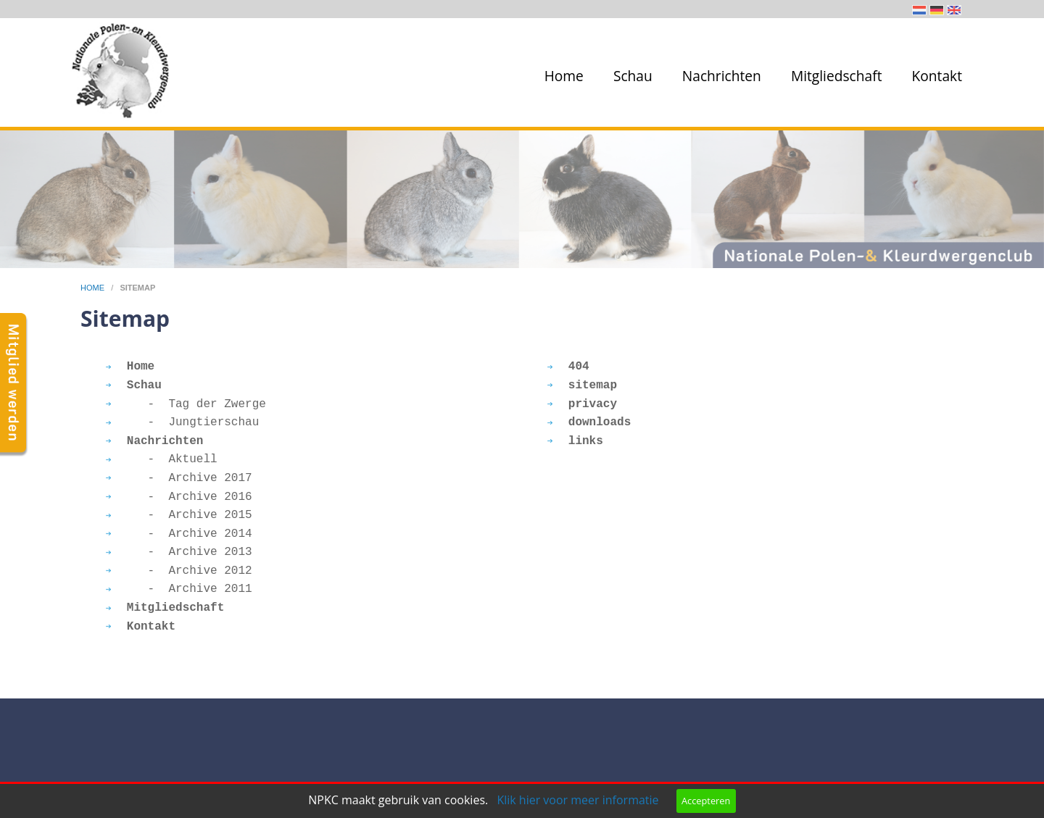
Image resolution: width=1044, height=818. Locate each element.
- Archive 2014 (179, 534)
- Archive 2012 (179, 571)
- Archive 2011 (179, 589)
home (93, 287)
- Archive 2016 (179, 497)
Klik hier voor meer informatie (577, 800)
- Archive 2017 (179, 478)
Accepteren (706, 800)
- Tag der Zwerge (186, 404)
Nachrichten (721, 75)
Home (564, 75)
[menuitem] (561, 76)
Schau (632, 75)
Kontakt (937, 75)
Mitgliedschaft (836, 75)
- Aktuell (162, 459)
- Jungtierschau (182, 422)
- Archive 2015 (179, 515)
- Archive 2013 (179, 552)
